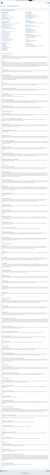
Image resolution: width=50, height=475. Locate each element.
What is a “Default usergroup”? (29, 17)
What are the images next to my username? (7, 26)
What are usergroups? (28, 14)
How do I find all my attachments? (29, 41)
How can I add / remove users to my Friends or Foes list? (32, 26)
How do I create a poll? (5, 33)
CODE (28, 0)
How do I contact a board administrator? (30, 46)
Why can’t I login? (4, 16)
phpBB (42, 137)
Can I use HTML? (4, 44)
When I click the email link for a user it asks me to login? (9, 28)
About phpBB (16, 445)
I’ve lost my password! (4, 17)
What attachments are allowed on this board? (31, 40)
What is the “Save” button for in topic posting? (8, 39)
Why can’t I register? (4, 14)
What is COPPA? (4, 13)
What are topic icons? (4, 50)
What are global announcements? (6, 47)
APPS (25, 0)
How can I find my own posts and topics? (30, 32)
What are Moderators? (28, 13)
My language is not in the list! (5, 25)
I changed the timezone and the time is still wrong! (8, 24)
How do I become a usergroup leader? (30, 16)
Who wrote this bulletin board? (29, 44)
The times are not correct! (5, 23)
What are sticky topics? (5, 48)
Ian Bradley (27, 472)
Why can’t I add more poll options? (6, 34)
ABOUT (33, 0)
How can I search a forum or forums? (30, 29)
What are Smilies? (4, 45)
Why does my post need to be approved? (7, 40)
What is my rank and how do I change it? (7, 27)
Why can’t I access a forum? (5, 36)
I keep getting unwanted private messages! (31, 22)
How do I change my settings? (5, 22)
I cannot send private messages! (29, 21)
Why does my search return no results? (30, 30)
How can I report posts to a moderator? (7, 38)
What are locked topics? (5, 49)
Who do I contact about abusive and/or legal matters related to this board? (35, 45)
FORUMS (30, 0)
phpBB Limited (25, 444)
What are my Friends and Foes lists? (30, 25)
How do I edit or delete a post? (6, 32)
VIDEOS (22, 0)
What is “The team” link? (28, 18)
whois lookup (14, 456)
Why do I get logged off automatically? (7, 18)
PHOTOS (19, 0)
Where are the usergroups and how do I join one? (31, 15)
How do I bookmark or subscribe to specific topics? (32, 36)
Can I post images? (4, 46)
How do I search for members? (29, 31)
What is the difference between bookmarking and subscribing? (33, 35)
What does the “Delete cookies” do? (6, 19)
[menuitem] (47, 3)
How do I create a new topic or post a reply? (7, 31)
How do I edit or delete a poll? (5, 35)
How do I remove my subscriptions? (30, 37)
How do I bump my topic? (5, 41)
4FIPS (17, 0)
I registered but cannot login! (5, 15)
